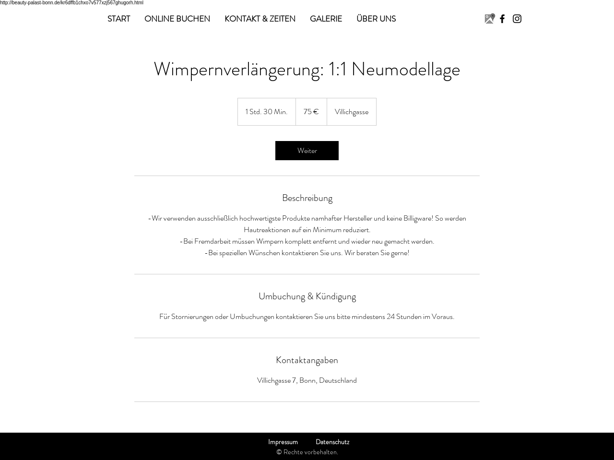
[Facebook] (502, 18)
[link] (307, 150)
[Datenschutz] (332, 442)
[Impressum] (282, 442)
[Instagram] (517, 18)
